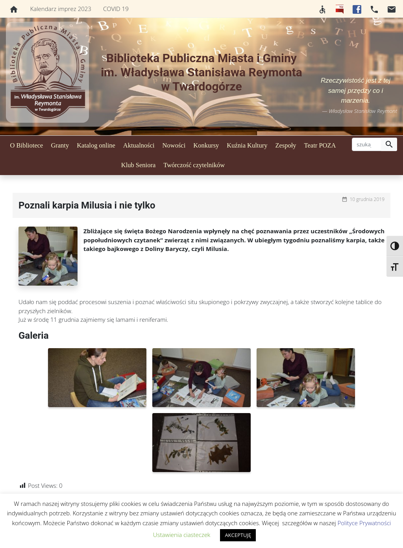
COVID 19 (116, 9)
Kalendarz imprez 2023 (60, 9)
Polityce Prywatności (364, 523)
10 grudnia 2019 (367, 199)
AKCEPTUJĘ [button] (238, 535)
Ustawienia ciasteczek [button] (182, 535)
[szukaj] (366, 144)
